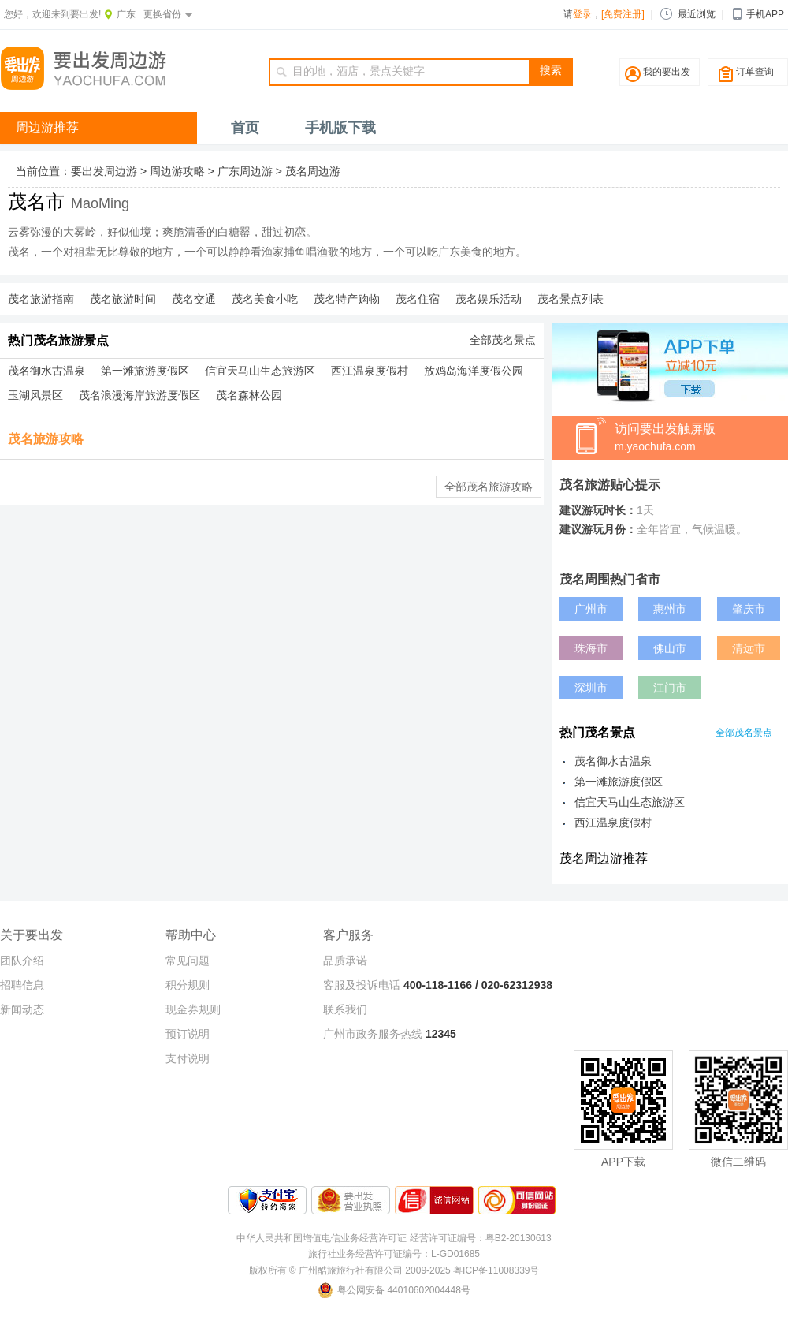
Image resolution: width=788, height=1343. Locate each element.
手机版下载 (340, 128)
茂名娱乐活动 (488, 299)
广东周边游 (245, 171)
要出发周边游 (104, 171)
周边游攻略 (177, 171)
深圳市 (591, 687)
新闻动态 (22, 1009)
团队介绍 (22, 960)
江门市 (669, 687)
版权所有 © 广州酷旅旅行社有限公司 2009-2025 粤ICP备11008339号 (394, 1270)
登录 (582, 14)
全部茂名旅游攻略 (488, 486)
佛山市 (669, 648)
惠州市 (669, 608)
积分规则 (187, 985)
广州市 (591, 608)
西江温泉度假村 (369, 370)
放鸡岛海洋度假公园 (473, 370)
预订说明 (187, 1034)
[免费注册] (623, 14)
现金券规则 (193, 1009)
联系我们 (345, 1009)
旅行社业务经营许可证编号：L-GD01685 (394, 1253)
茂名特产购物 (347, 299)
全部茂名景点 (503, 340)
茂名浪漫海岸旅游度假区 (139, 395)
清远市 (748, 648)
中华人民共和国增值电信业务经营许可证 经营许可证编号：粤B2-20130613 (393, 1238)
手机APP (765, 14)
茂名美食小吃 (265, 299)
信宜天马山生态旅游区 (260, 370)
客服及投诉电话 (361, 985)
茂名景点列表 (570, 299)
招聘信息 (22, 985)
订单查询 (755, 71)
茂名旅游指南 (41, 299)
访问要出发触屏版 (701, 438)
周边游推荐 (47, 127)
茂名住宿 (418, 299)
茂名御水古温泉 (46, 370)
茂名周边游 (312, 171)
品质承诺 (345, 960)
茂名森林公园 (249, 395)
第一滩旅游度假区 (145, 370)
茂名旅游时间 (123, 299)
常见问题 (187, 960)
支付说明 (187, 1058)
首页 (245, 128)
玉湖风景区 (35, 395)
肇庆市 (748, 608)
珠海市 (591, 648)
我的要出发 (666, 71)
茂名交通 (194, 299)
